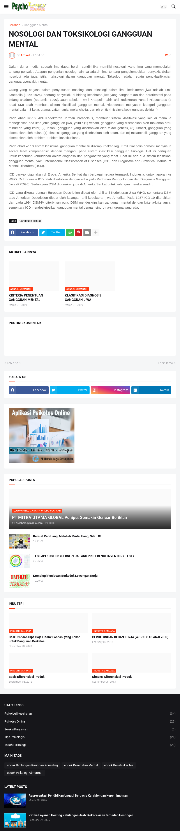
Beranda (14, 25)
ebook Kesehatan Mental (81, 765)
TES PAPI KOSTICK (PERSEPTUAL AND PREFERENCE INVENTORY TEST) (83, 556)
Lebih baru (14, 363)
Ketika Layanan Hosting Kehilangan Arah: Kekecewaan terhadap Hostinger (81, 815)
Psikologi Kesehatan (90, 714)
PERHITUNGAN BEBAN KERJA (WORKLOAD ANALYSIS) (130, 637)
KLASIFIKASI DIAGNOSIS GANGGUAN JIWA (83, 297)
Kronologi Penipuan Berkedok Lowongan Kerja (65, 575)
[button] (6, 7)
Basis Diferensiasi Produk (26, 676)
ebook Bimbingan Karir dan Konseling (32, 765)
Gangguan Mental (36, 25)
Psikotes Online (90, 721)
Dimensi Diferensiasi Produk (112, 676)
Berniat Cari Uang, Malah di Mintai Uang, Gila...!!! (67, 536)
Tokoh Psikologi (90, 745)
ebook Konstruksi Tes (118, 765)
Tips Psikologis (90, 737)
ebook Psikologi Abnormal (24, 772)
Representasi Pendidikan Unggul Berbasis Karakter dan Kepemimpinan (78, 795)
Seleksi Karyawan (90, 729)
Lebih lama (165, 363)
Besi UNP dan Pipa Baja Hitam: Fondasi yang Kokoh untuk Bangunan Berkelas (44, 639)
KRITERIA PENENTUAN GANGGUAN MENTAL (26, 297)
